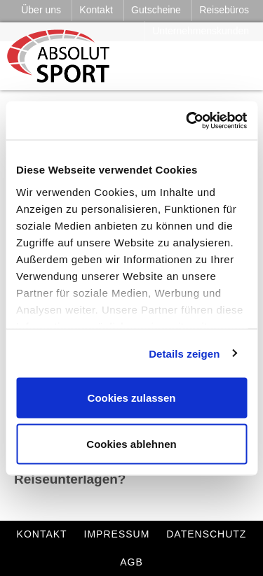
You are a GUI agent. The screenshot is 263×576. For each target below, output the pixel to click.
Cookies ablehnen (131, 443)
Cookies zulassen (132, 398)
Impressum (117, 534)
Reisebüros (224, 9)
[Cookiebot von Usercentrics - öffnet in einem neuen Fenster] (187, 120)
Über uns (41, 9)
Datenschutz (206, 534)
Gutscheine (156, 9)
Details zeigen (184, 353)
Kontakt (95, 9)
